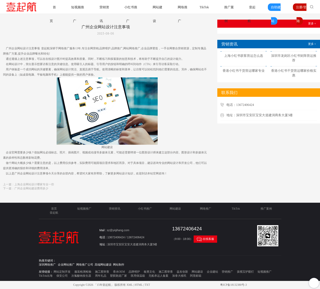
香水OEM (119, 271)
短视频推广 (84, 208)
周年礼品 (100, 275)
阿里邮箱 (195, 275)
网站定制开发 (62, 271)
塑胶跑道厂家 (118, 275)
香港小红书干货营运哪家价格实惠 (293, 73)
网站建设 (175, 208)
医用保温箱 (138, 275)
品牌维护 (134, 271)
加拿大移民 (179, 275)
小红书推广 (145, 208)
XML (130, 284)
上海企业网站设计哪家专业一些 (34, 184)
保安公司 (62, 275)
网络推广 (205, 208)
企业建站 (212, 271)
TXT (147, 284)
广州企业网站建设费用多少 (31, 188)
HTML (139, 284)
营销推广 (227, 271)
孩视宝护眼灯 (245, 271)
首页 (54, 208)
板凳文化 (149, 271)
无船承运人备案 (158, 275)
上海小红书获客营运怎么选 (243, 55)
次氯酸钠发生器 (81, 275)
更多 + (312, 23)
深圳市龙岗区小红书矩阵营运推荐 (293, 58)
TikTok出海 (46, 275)
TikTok (204, 7)
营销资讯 (114, 208)
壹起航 (54, 212)
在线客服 (205, 239)
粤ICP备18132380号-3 (233, 284)
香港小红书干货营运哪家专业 (244, 70)
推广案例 (266, 208)
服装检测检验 (82, 271)
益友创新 (182, 271)
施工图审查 (102, 271)
